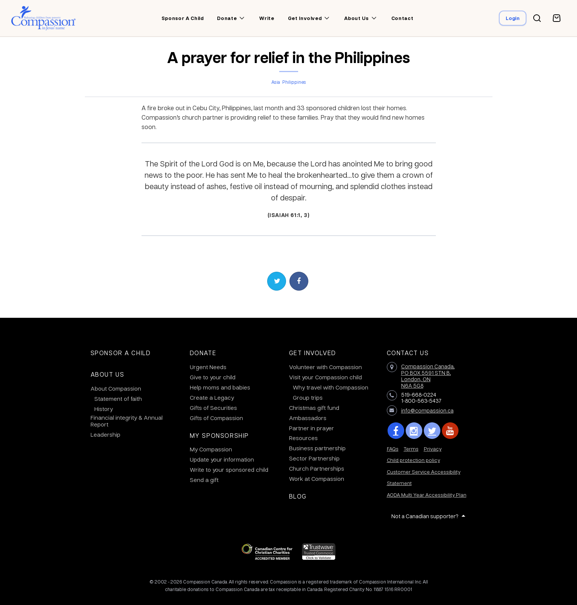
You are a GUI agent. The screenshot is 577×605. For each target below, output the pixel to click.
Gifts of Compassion (216, 417)
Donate (227, 18)
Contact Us (408, 353)
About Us (108, 374)
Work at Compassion (316, 478)
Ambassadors (307, 417)
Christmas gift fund (314, 407)
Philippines (294, 82)
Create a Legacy (212, 397)
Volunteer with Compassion (325, 366)
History (103, 408)
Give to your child (212, 377)
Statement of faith (118, 398)
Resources (303, 437)
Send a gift (204, 479)
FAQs (393, 448)
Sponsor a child (183, 18)
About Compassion (116, 388)
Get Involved (312, 353)
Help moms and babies (220, 387)
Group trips (308, 397)
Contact (402, 18)
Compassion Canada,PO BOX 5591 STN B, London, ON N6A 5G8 (428, 375)
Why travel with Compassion (330, 387)
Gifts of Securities (213, 407)
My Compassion (211, 449)
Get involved (305, 18)
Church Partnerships (316, 468)
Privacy (433, 448)
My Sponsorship (219, 435)
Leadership (105, 434)
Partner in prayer (311, 428)
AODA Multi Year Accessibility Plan (426, 494)
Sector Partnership (314, 458)
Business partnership (317, 448)
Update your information (222, 459)
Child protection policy (413, 460)
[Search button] (537, 18)
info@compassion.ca (427, 410)
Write (266, 18)
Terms (411, 448)
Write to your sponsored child (229, 469)
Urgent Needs (208, 366)
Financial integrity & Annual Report (127, 421)
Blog (298, 496)
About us (356, 18)
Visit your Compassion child (325, 377)
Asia (275, 82)
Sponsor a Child (121, 353)
